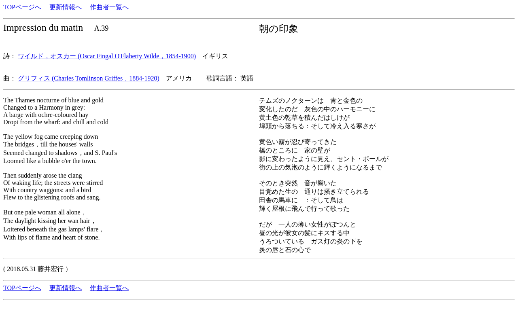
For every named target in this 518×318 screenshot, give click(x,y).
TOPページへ (22, 7)
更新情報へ (65, 7)
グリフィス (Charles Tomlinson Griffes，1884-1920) (88, 78)
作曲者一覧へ (109, 7)
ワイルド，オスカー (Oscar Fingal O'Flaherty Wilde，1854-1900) (107, 56)
